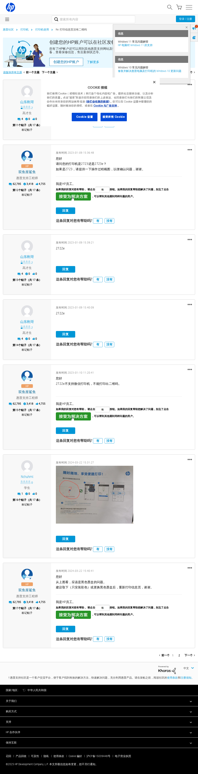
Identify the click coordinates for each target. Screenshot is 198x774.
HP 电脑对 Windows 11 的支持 (135, 45)
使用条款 (172, 677)
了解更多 (93, 62)
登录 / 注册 (185, 19)
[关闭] (154, 82)
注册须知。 (187, 677)
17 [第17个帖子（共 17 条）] (16, 608)
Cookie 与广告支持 (105, 105)
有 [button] (97, 221)
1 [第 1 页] (173, 655)
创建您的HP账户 (66, 62)
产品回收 (21, 756)
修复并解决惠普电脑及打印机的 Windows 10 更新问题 (149, 71)
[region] (100, 101)
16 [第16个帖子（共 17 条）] (16, 500)
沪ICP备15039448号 (98, 756)
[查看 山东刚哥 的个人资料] (27, 102)
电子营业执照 (123, 756)
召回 (8, 756)
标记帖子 (27, 129)
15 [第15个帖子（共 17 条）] (16, 410)
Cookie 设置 (84, 117)
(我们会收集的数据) (97, 101)
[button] (189, 85)
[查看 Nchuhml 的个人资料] (27, 477)
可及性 (35, 756)
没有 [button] (109, 221)
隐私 (46, 756)
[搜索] (93, 19)
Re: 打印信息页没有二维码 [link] (71, 29)
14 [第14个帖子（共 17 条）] (16, 345)
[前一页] (164, 655)
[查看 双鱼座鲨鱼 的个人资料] (27, 172)
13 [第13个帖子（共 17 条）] (16, 280)
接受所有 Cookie (113, 117)
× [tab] (186, 27)
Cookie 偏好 (75, 756)
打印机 (24, 29)
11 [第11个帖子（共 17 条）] (16, 125)
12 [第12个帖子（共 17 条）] (16, 190)
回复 (65, 211)
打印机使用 (42, 29)
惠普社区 (8, 29)
